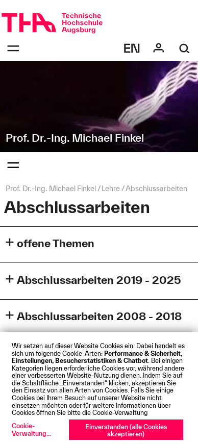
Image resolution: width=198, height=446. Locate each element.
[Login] (158, 48)
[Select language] (132, 48)
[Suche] (184, 48)
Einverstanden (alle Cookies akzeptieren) (126, 430)
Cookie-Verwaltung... (31, 429)
